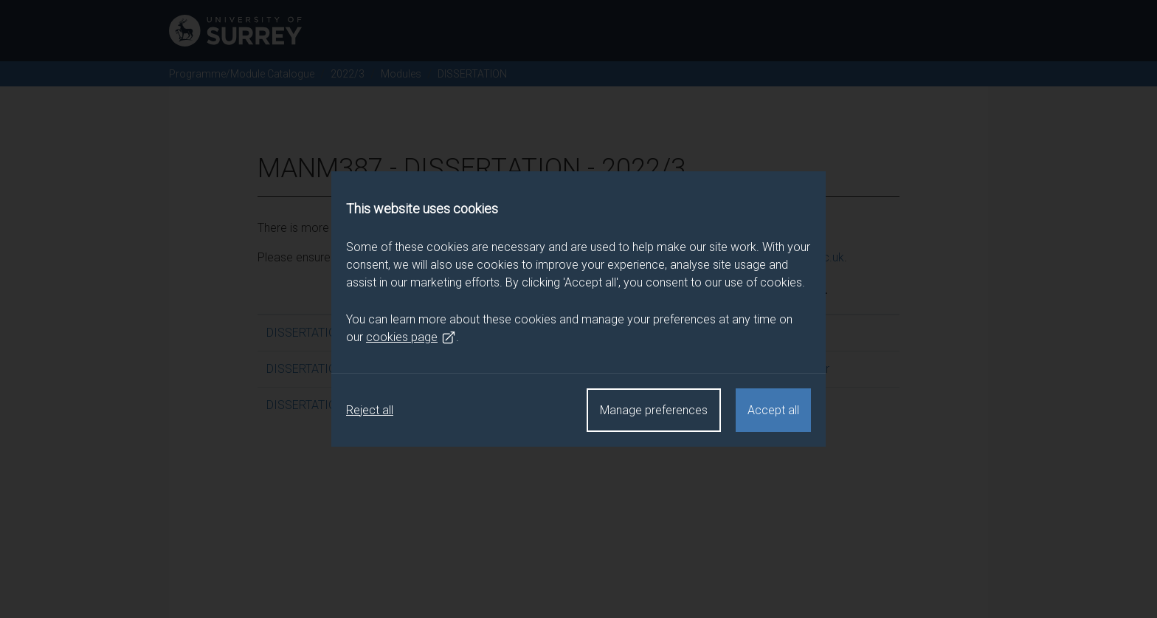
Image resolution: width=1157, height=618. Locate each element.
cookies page (411, 337)
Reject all (369, 410)
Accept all (773, 410)
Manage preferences (654, 410)
